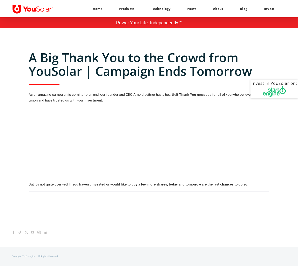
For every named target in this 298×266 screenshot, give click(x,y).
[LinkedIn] (45, 232)
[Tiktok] (20, 232)
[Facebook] (13, 232)
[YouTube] (32, 232)
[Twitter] (26, 232)
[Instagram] (39, 232)
